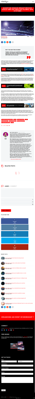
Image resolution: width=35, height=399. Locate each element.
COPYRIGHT (7, 391)
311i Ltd (8, 384)
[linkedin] (6, 317)
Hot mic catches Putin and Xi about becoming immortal (14, 245)
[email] (17, 202)
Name (2, 346)
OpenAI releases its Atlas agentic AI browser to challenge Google (16, 265)
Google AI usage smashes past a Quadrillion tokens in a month (15, 260)
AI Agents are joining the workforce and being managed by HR (15, 285)
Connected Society (4, 37)
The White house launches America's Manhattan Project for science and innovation (19, 290)
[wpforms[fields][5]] (17, 361)
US (25, 74)
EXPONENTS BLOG (13, 391)
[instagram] (4, 317)
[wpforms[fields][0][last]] (25, 349)
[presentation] (9, 375)
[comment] (17, 192)
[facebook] (2, 317)
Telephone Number (5, 355)
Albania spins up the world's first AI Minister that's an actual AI (15, 255)
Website (2, 359)
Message (3, 363)
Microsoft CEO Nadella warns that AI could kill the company (15, 280)
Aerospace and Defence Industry (7, 119)
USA (12, 122)
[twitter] (11, 317)
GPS (15, 119)
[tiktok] (8, 317)
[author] (17, 199)
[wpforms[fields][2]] (17, 367)
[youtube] (13, 317)
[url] (17, 204)
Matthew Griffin (4, 36)
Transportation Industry (5, 122)
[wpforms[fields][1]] (17, 353)
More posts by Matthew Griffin (16, 159)
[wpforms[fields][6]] (17, 357)
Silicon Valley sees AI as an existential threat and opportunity (15, 275)
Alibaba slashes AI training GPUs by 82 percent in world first (15, 270)
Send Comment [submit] (6, 210)
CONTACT (2, 391)
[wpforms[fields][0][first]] (9, 349)
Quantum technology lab (25, 63)
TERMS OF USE (18, 391)
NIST (22, 74)
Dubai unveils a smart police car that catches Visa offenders (15, 250)
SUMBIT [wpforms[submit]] (3, 377)
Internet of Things (20, 119)
